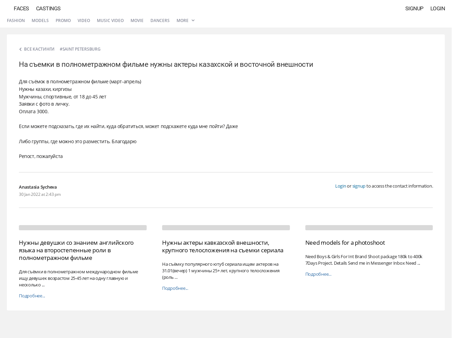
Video (84, 20)
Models (40, 20)
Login (437, 8)
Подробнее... (32, 295)
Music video (110, 20)
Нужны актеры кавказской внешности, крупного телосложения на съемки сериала (222, 246)
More (185, 20)
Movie (137, 20)
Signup (414, 8)
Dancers (160, 20)
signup (359, 186)
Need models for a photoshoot (345, 242)
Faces (21, 8)
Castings (48, 8)
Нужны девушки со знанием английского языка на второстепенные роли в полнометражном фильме (76, 250)
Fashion (16, 20)
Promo (63, 20)
